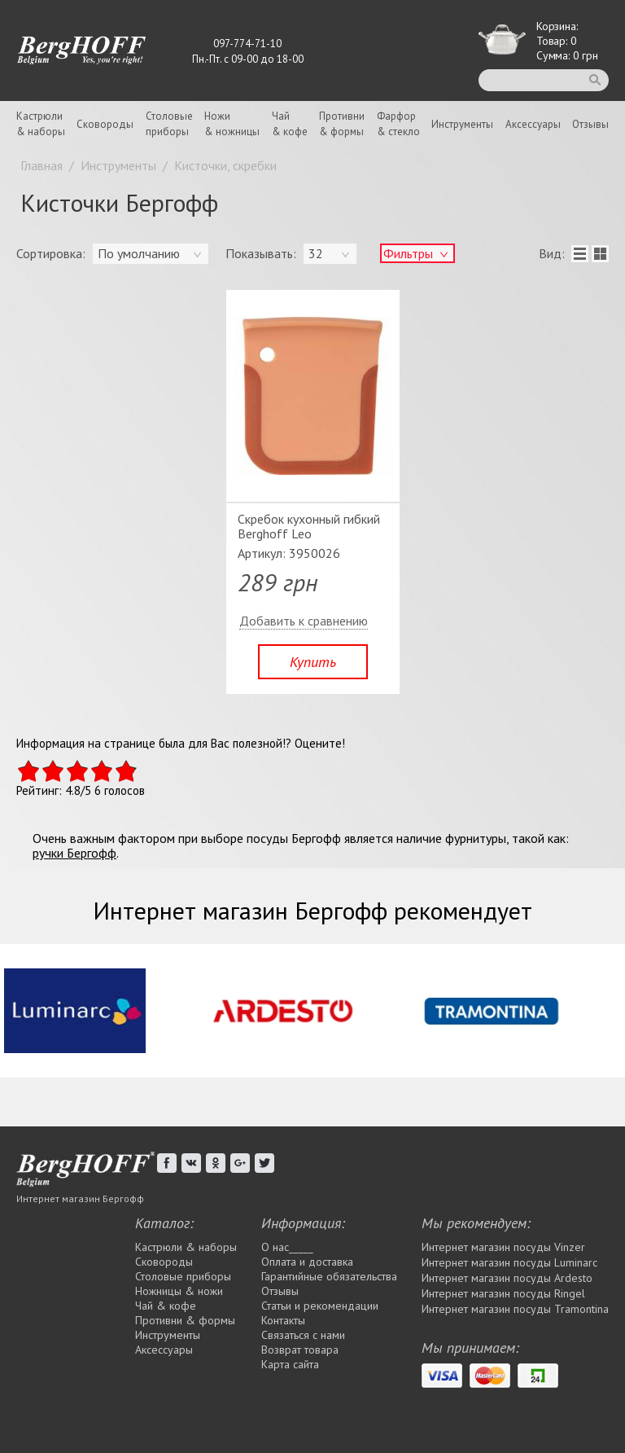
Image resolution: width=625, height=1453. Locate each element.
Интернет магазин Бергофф (80, 1198)
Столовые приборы (183, 1276)
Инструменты (462, 124)
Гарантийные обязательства (329, 1276)
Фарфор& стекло (398, 123)
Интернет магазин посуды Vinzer (503, 1247)
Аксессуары (533, 124)
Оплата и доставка (307, 1261)
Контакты (283, 1320)
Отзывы (590, 124)
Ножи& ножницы (232, 123)
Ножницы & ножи (179, 1291)
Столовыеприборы (169, 123)
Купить (313, 661)
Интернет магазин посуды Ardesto (507, 1278)
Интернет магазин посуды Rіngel (503, 1293)
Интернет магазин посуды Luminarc (509, 1262)
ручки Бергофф (74, 853)
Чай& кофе (290, 123)
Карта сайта (290, 1364)
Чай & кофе (165, 1305)
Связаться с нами (303, 1335)
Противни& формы (342, 123)
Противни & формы (185, 1320)
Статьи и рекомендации (319, 1305)
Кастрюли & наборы (186, 1247)
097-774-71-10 (247, 43)
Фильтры (408, 253)
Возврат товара (300, 1349)
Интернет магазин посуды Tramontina (515, 1309)
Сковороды (104, 124)
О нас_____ (287, 1247)
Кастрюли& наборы (40, 123)
